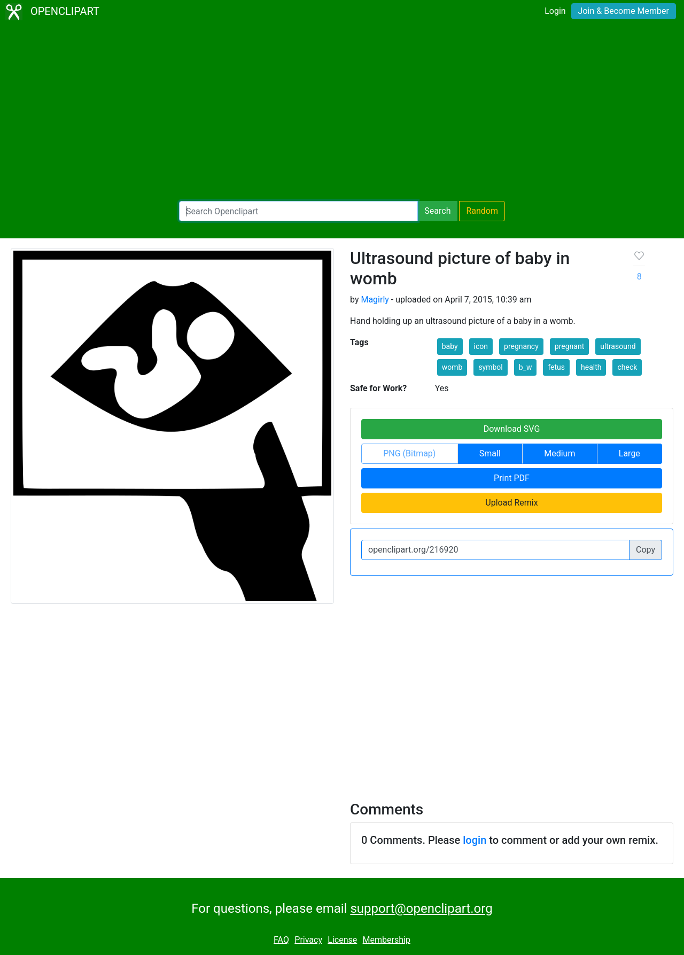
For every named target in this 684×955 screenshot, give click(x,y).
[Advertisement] (342, 112)
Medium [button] (559, 453)
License (342, 940)
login (474, 840)
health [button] (591, 367)
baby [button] (450, 346)
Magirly (374, 299)
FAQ (281, 940)
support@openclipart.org (421, 908)
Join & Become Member (623, 11)
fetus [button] (556, 367)
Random (482, 211)
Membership (386, 940)
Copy (645, 550)
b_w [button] (525, 367)
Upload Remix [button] (511, 503)
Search (437, 211)
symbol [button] (490, 367)
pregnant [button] (569, 346)
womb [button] (452, 367)
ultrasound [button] (617, 346)
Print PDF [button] (512, 478)
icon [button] (481, 346)
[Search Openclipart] (298, 211)
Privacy (308, 940)
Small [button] (490, 453)
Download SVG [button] (512, 429)
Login (555, 11)
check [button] (627, 367)
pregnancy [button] (521, 346)
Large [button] (629, 453)
